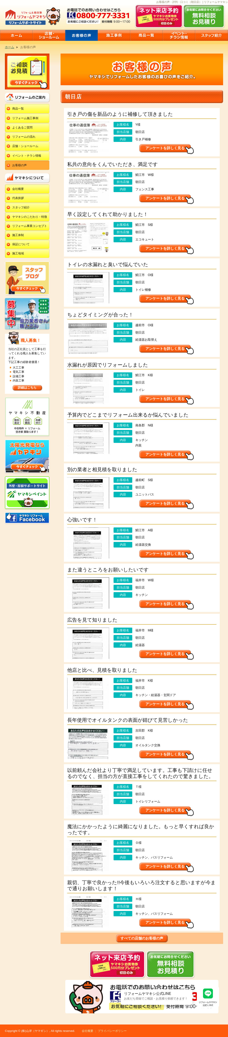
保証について (21, 244)
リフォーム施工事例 (25, 118)
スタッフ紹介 (21, 207)
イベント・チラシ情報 (26, 155)
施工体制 (18, 235)
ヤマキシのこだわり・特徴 (29, 216)
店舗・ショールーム (25, 146)
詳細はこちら (27, 387)
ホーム (9, 47)
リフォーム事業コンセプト (29, 225)
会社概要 (18, 188)
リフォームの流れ (23, 136)
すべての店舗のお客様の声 (141, 938)
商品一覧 (18, 108)
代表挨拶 (18, 198)
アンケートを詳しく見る (165, 148)
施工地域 (18, 253)
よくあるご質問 (22, 127)
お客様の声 (19, 165)
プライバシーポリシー (112, 1031)
